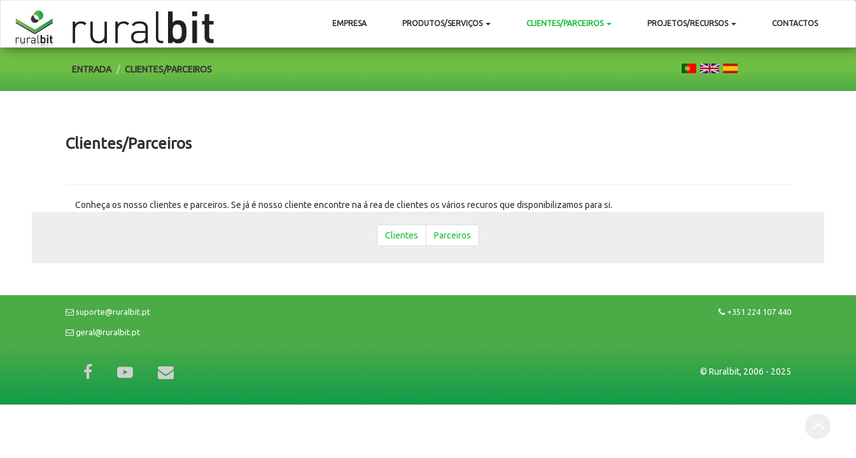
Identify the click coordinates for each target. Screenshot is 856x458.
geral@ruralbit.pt (103, 332)
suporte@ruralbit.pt (108, 311)
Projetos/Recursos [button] (691, 23)
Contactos (795, 23)
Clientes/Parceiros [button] (569, 23)
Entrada (91, 69)
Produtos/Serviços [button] (446, 23)
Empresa (349, 23)
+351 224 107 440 (755, 311)
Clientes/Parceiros (168, 69)
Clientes (401, 235)
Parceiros (452, 235)
